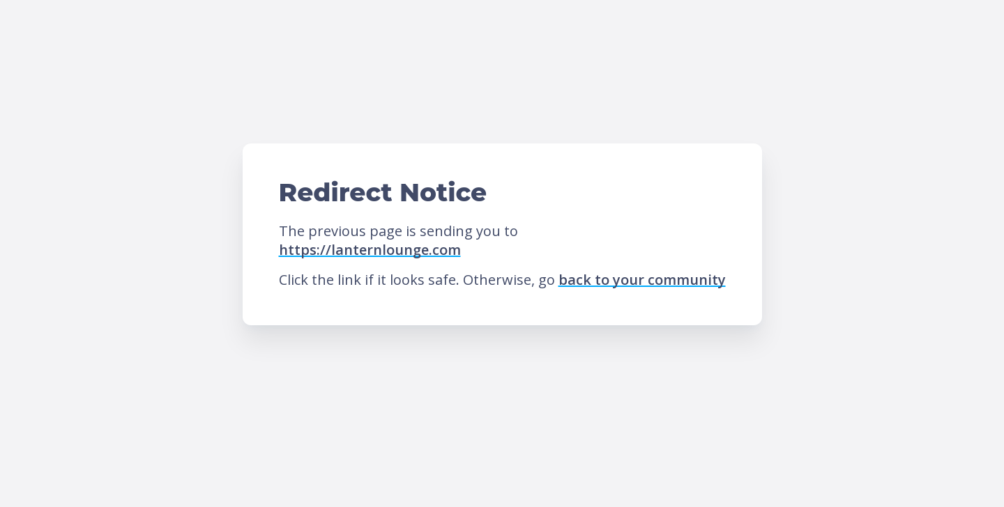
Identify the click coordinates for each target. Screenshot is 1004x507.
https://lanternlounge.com (370, 249)
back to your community (642, 279)
